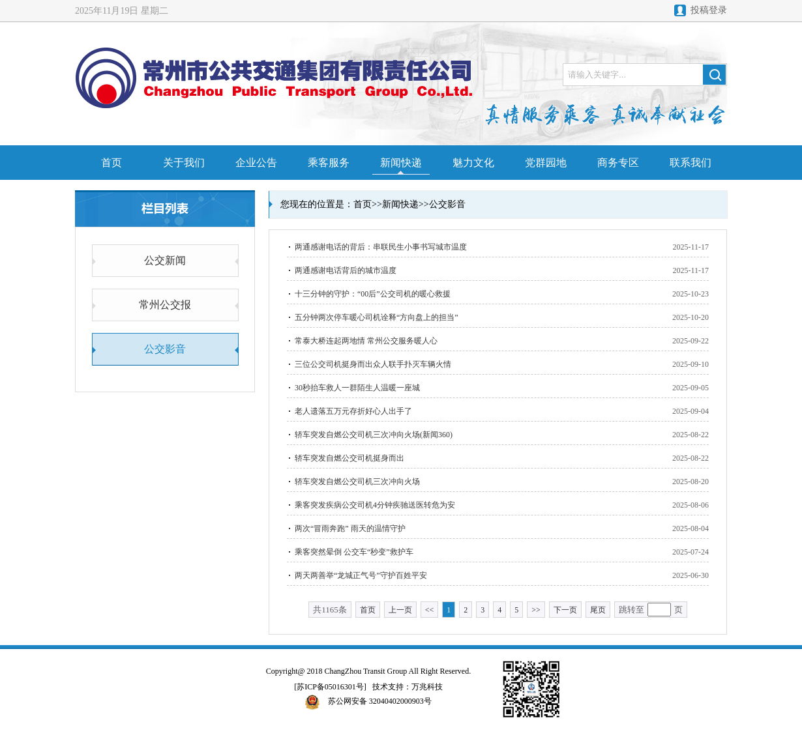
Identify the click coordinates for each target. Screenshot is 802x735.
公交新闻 (165, 260)
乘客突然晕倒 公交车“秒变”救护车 (354, 551)
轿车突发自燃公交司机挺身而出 (349, 458)
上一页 (400, 609)
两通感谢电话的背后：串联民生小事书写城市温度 (381, 247)
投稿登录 (709, 10)
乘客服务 (328, 162)
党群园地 (546, 162)
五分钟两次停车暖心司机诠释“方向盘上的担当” (376, 317)
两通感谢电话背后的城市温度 (345, 270)
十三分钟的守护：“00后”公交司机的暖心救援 (373, 293)
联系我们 (690, 162)
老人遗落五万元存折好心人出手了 (353, 411)
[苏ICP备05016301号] (330, 686)
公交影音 (165, 348)
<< (429, 609)
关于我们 (184, 162)
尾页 (598, 609)
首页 (111, 162)
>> (536, 609)
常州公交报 (165, 304)
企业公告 (256, 162)
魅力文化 (473, 162)
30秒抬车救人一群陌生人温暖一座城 (357, 387)
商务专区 (618, 162)
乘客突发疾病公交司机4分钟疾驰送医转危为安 (375, 505)
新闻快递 (401, 162)
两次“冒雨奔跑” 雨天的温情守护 (350, 528)
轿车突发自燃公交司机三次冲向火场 (357, 481)
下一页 (565, 609)
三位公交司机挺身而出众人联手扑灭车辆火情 (373, 364)
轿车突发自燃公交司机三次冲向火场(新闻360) (374, 434)
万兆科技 (427, 686)
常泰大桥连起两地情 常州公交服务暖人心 (366, 340)
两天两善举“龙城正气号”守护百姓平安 (361, 575)
